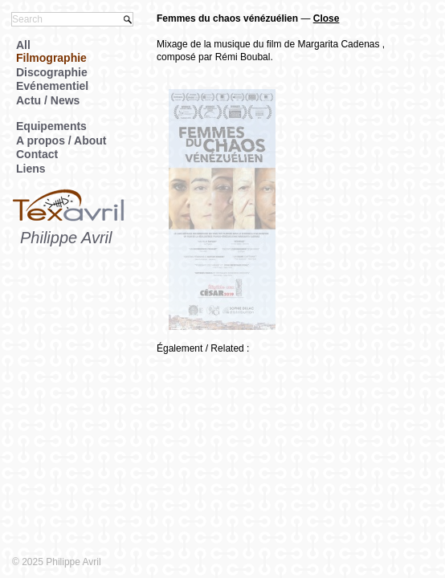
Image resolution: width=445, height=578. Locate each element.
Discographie (52, 72)
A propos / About (61, 140)
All (23, 45)
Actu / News (48, 100)
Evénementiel (52, 85)
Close (326, 18)
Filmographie (51, 57)
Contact (37, 154)
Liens (31, 168)
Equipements (51, 126)
